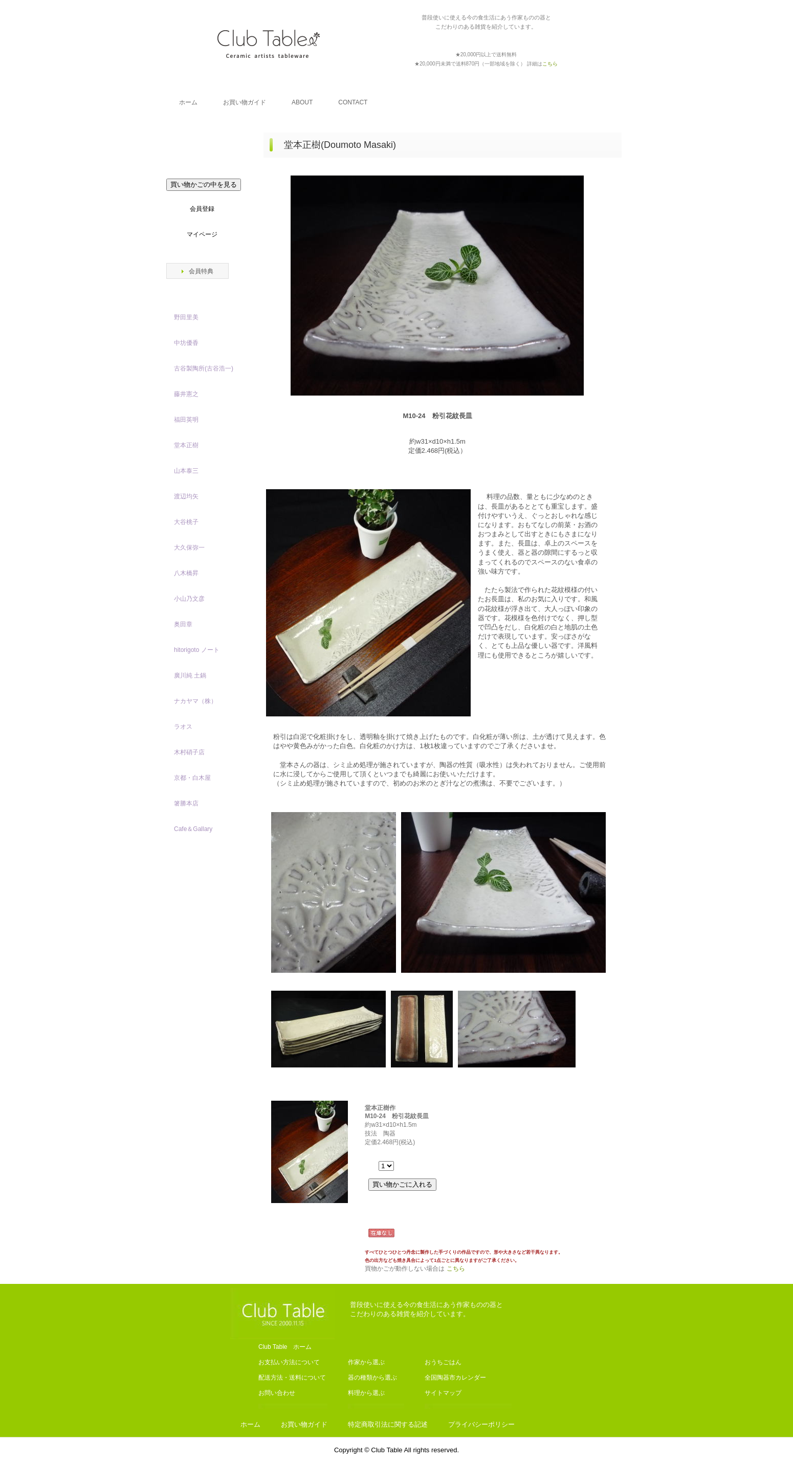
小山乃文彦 (189, 598)
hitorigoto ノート (196, 649)
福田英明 (186, 419)
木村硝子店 (189, 752)
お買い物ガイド (244, 102)
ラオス (183, 726)
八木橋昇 (186, 573)
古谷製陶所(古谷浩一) (203, 368)
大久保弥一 (189, 547)
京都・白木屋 (195, 777)
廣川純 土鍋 (190, 675)
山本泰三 (186, 470)
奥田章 (183, 624)
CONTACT (352, 102)
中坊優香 (186, 342)
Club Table (268, 43)
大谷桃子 (186, 522)
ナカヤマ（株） (195, 701)
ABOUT (302, 102)
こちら (456, 1268)
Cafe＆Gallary (193, 829)
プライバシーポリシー (481, 1424)
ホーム (188, 102)
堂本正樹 (186, 445)
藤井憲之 (186, 394)
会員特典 (201, 271)
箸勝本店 (186, 803)
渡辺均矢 (186, 496)
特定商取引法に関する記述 (388, 1424)
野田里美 (186, 317)
